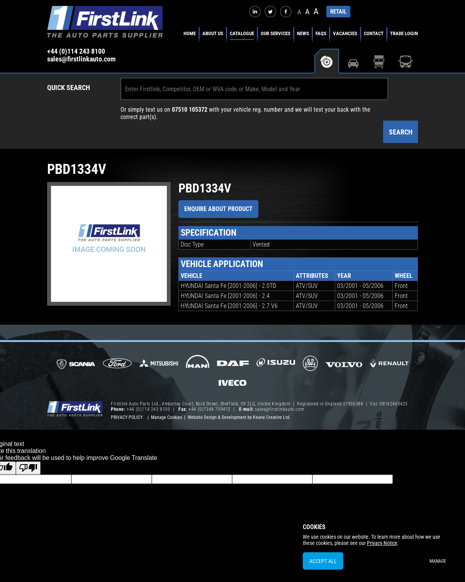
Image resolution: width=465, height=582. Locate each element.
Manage (437, 561)
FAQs (321, 33)
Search (400, 132)
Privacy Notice (382, 543)
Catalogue (242, 33)
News (303, 33)
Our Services (275, 33)
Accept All (323, 561)
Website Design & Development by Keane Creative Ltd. (239, 417)
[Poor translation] (28, 468)
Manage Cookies (166, 417)
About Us (212, 33)
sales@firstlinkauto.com (81, 59)
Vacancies (345, 33)
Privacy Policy (127, 417)
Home (189, 33)
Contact (374, 33)
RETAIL (338, 11)
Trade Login (404, 33)
